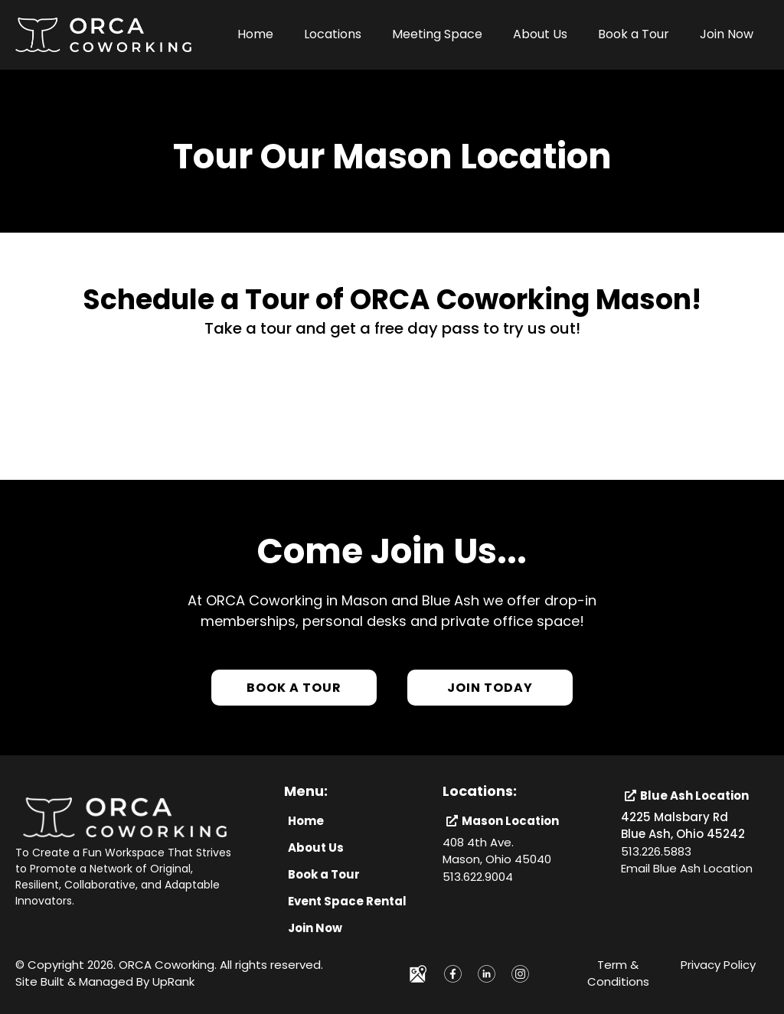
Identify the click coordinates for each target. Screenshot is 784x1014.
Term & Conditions (618, 973)
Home (255, 34)
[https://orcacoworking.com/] (103, 34)
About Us (540, 34)
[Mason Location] (505, 820)
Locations (332, 34)
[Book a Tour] (294, 688)
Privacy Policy (718, 965)
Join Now (726, 34)
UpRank (173, 981)
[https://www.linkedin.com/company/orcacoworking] (486, 973)
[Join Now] (315, 928)
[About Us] (316, 847)
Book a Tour (633, 34)
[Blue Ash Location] (688, 795)
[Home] (306, 820)
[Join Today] (490, 688)
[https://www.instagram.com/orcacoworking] (521, 973)
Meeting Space (437, 34)
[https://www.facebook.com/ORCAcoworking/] (452, 973)
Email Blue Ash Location (687, 868)
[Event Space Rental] (347, 901)
